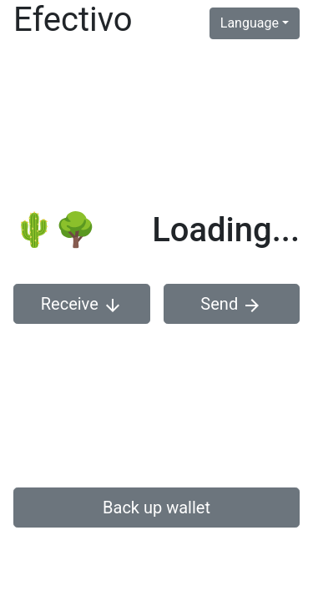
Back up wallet (156, 507)
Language (249, 23)
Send (231, 305)
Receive (82, 305)
